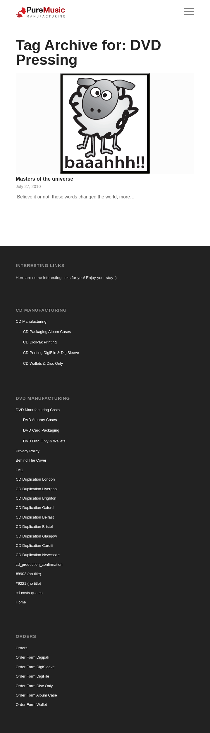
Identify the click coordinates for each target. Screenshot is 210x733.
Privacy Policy (27, 451)
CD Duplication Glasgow (36, 536)
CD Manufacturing (31, 321)
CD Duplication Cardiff (34, 545)
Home (21, 602)
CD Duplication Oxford (35, 507)
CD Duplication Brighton (36, 498)
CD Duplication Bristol (34, 526)
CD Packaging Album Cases (47, 331)
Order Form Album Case (36, 695)
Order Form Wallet (31, 704)
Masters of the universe (44, 179)
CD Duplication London (35, 479)
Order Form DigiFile (32, 676)
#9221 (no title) (28, 583)
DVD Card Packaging (41, 430)
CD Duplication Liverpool (37, 489)
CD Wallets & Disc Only (43, 363)
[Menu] (186, 11)
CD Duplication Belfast (35, 517)
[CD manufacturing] (87, 11)
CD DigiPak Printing (40, 342)
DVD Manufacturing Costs (38, 410)
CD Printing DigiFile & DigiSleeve (51, 352)
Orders (21, 648)
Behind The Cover (31, 460)
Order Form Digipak (32, 657)
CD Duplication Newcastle (38, 555)
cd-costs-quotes (29, 593)
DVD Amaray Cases (40, 420)
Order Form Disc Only (34, 686)
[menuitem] (186, 11)
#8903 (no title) (28, 574)
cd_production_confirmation (39, 564)
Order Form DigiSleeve (35, 667)
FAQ (19, 470)
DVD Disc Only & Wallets (44, 441)
